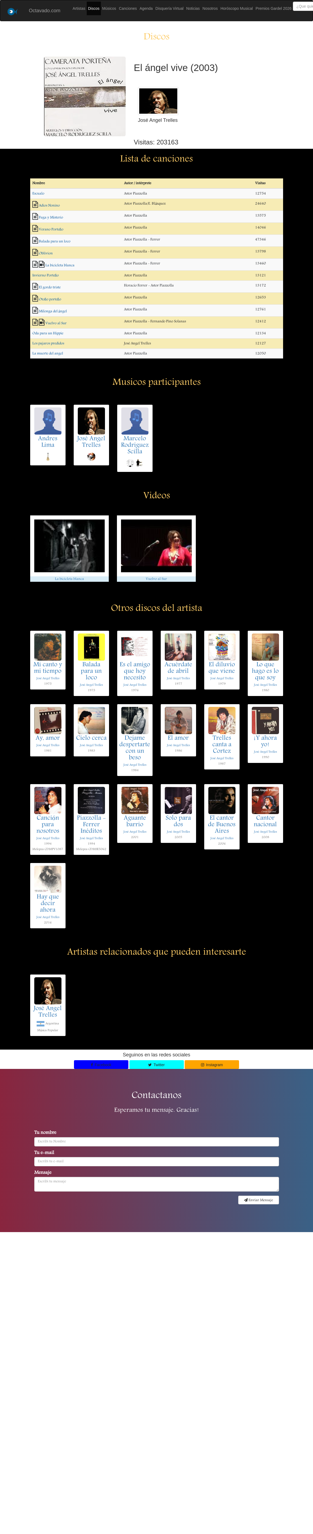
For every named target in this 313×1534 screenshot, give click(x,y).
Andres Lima (47, 442)
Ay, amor (48, 738)
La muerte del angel (47, 353)
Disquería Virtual (170, 8)
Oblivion (46, 253)
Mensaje (42, 1173)
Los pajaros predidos (48, 343)
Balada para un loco (54, 241)
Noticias (193, 8)
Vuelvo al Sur (56, 323)
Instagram (212, 1065)
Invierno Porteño (45, 275)
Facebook (101, 1065)
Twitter (156, 1065)
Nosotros (210, 8)
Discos (94, 8)
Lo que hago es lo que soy (265, 671)
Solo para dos (178, 821)
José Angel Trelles (91, 442)
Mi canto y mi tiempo (47, 668)
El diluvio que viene (222, 668)
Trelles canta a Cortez (221, 745)
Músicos (109, 8)
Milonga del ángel (53, 311)
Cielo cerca (91, 738)
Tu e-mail (44, 1153)
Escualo (38, 193)
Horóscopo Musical (237, 8)
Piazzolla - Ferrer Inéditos (91, 825)
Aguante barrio (135, 821)
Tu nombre (45, 1133)
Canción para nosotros (47, 825)
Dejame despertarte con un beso (134, 748)
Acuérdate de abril (178, 668)
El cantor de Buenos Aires (221, 825)
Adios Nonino (49, 205)
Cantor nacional (265, 821)
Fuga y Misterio (51, 217)
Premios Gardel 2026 (274, 8)
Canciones (128, 8)
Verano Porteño (51, 229)
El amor (178, 738)
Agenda (146, 8)
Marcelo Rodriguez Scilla (135, 445)
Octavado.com (44, 10)
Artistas (79, 8)
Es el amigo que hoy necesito (135, 671)
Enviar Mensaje (258, 1200)
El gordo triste (50, 287)
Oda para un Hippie (47, 333)
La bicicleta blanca (60, 265)
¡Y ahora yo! (265, 741)
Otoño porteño (50, 299)
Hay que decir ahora (48, 903)
